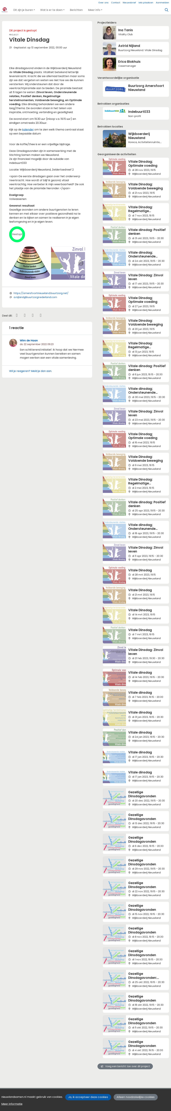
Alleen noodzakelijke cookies (136, 1097)
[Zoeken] (167, 10)
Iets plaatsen (146, 2)
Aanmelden (162, 2)
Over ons (103, 2)
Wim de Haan (29, 393)
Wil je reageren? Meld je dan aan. (30, 424)
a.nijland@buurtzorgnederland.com (35, 350)
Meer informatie (11, 1104)
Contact (115, 2)
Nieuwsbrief (129, 2)
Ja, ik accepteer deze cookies (88, 1097)
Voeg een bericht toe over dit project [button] (125, 1066)
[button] (24, 10)
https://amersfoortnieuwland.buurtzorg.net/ (41, 346)
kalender (28, 182)
